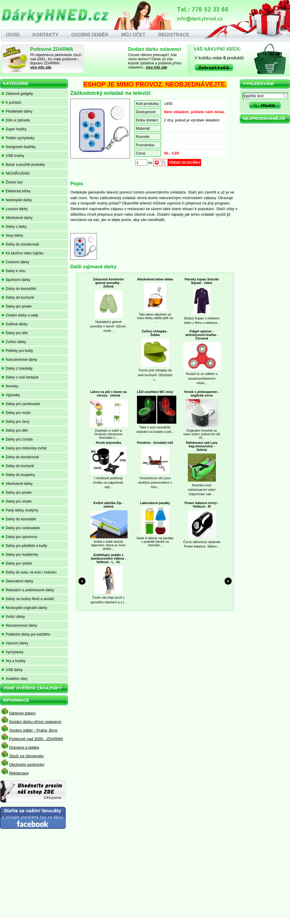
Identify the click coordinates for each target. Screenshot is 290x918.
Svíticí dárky (13, 617)
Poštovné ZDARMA (51, 49)
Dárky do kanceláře (18, 289)
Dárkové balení (22, 713)
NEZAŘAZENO (15, 173)
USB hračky (12, 156)
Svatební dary (14, 679)
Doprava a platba (24, 747)
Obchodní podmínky (26, 764)
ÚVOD (12, 34)
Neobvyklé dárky (16, 200)
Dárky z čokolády (16, 368)
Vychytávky (12, 652)
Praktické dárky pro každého (25, 634)
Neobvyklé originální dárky (24, 608)
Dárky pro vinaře (16, 501)
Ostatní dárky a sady (19, 315)
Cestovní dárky (15, 262)
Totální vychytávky (17, 138)
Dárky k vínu (13, 271)
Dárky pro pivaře (16, 306)
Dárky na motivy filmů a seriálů (27, 599)
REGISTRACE (173, 34)
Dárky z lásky (14, 227)
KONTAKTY (45, 34)
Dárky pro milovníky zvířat (23, 448)
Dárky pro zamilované (20, 404)
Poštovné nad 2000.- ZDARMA (36, 739)
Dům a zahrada (15, 120)
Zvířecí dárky (13, 342)
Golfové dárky (14, 324)
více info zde (40, 67)
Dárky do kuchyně (17, 297)
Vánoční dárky (14, 643)
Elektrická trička (15, 191)
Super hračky (14, 129)
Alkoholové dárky (16, 218)
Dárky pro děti (14, 333)
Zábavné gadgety (17, 94)
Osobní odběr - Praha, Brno (33, 730)
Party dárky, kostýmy (19, 510)
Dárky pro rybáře (16, 563)
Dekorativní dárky (17, 581)
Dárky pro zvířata (16, 439)
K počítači (11, 102)
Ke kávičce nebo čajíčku (22, 253)
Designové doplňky (18, 147)
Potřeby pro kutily (17, 351)
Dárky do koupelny (18, 475)
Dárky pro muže (16, 413)
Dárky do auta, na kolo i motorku (29, 572)
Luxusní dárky (14, 209)
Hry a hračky (13, 661)
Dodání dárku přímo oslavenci (35, 721)
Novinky (9, 386)
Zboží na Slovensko (26, 756)
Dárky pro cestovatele (20, 528)
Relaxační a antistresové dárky (27, 590)
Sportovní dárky (15, 280)
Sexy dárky (12, 235)
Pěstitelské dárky (16, 111)
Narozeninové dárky (19, 360)
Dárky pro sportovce (19, 537)
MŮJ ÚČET (133, 34)
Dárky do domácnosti (20, 244)
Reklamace (19, 773)
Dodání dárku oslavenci (154, 49)
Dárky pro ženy (15, 422)
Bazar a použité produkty (23, 165)
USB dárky (11, 670)
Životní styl (11, 182)
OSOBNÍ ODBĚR (89, 34)
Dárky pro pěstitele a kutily (24, 546)
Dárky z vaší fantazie (19, 377)
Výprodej (10, 395)
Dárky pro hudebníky (19, 555)
